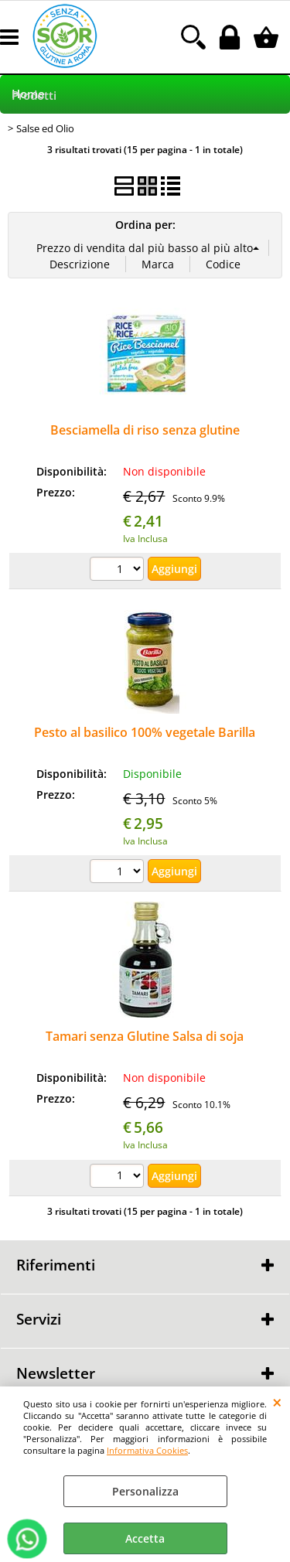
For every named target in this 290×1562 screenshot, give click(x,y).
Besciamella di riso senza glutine (145, 429)
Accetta (145, 1538)
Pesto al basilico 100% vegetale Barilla (144, 732)
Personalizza (145, 1491)
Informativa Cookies (147, 1450)
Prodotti (34, 95)
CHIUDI (277, 1402)
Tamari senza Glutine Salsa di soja (145, 1036)
